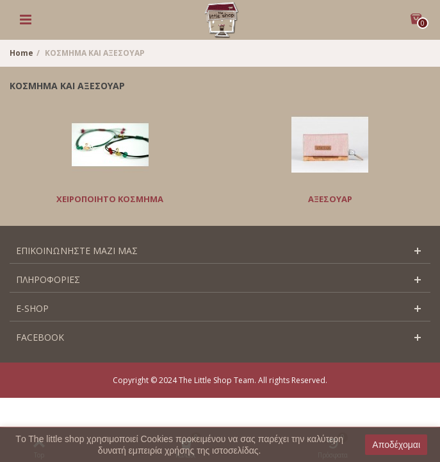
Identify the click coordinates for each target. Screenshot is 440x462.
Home (21, 52)
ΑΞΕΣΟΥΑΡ (330, 199)
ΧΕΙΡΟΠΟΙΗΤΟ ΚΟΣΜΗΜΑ (109, 199)
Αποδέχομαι (396, 445)
